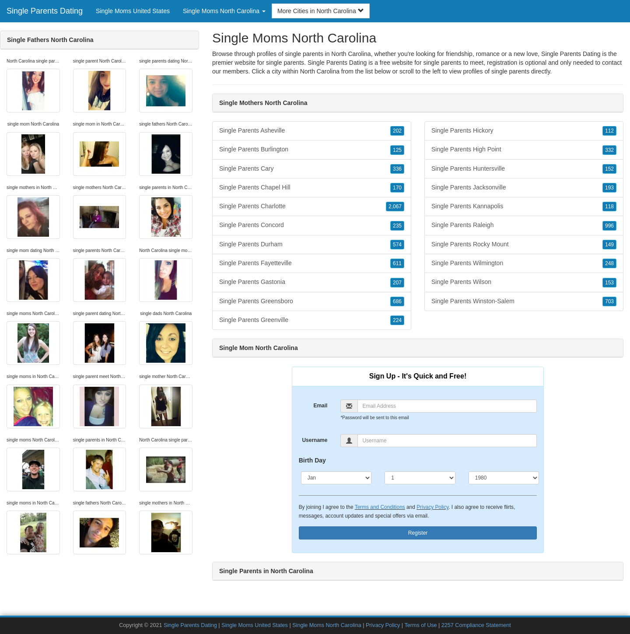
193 (609, 188)
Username (314, 440)
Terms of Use (420, 625)
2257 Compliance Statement (476, 625)
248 (609, 263)
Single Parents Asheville (311, 131)
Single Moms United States (133, 10)
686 (397, 301)
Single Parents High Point (523, 149)
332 (609, 150)
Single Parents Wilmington (523, 263)
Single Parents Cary (311, 169)
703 (609, 301)
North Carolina (320, 71)
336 (397, 169)
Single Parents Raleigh (523, 225)
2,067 (395, 206)
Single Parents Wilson (523, 282)
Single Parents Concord (311, 225)
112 (609, 131)
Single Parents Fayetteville (311, 263)
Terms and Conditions (380, 507)
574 (397, 245)
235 (397, 226)
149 (609, 245)
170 (397, 188)
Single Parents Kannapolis (523, 206)
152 (609, 169)
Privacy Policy (432, 507)
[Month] (336, 477)
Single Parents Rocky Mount (523, 244)
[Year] (504, 477)
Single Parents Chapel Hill (311, 188)
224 (397, 320)
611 (397, 263)
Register (418, 533)
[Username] (447, 440)
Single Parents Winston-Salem (523, 301)
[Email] (447, 406)
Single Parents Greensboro (311, 301)
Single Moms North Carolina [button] (224, 10)
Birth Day (312, 460)
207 (397, 283)
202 (397, 131)
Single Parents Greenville (311, 320)
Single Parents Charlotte (311, 206)
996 (609, 226)
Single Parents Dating (45, 11)
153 (609, 283)
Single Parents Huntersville (523, 169)
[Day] (420, 477)
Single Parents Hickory (523, 131)
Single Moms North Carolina (326, 625)
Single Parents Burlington (311, 149)
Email (320, 406)
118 (609, 206)
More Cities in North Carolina (320, 10)
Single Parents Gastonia (311, 282)
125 (397, 150)
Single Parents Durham (311, 244)
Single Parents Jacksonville (523, 188)
